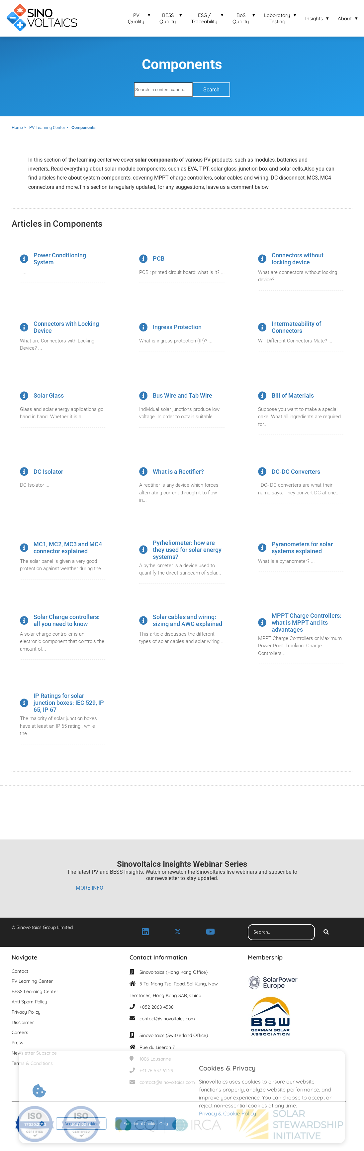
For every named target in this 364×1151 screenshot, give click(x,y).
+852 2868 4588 (156, 1007)
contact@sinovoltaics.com (167, 1019)
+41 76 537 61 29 (156, 1071)
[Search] (326, 932)
